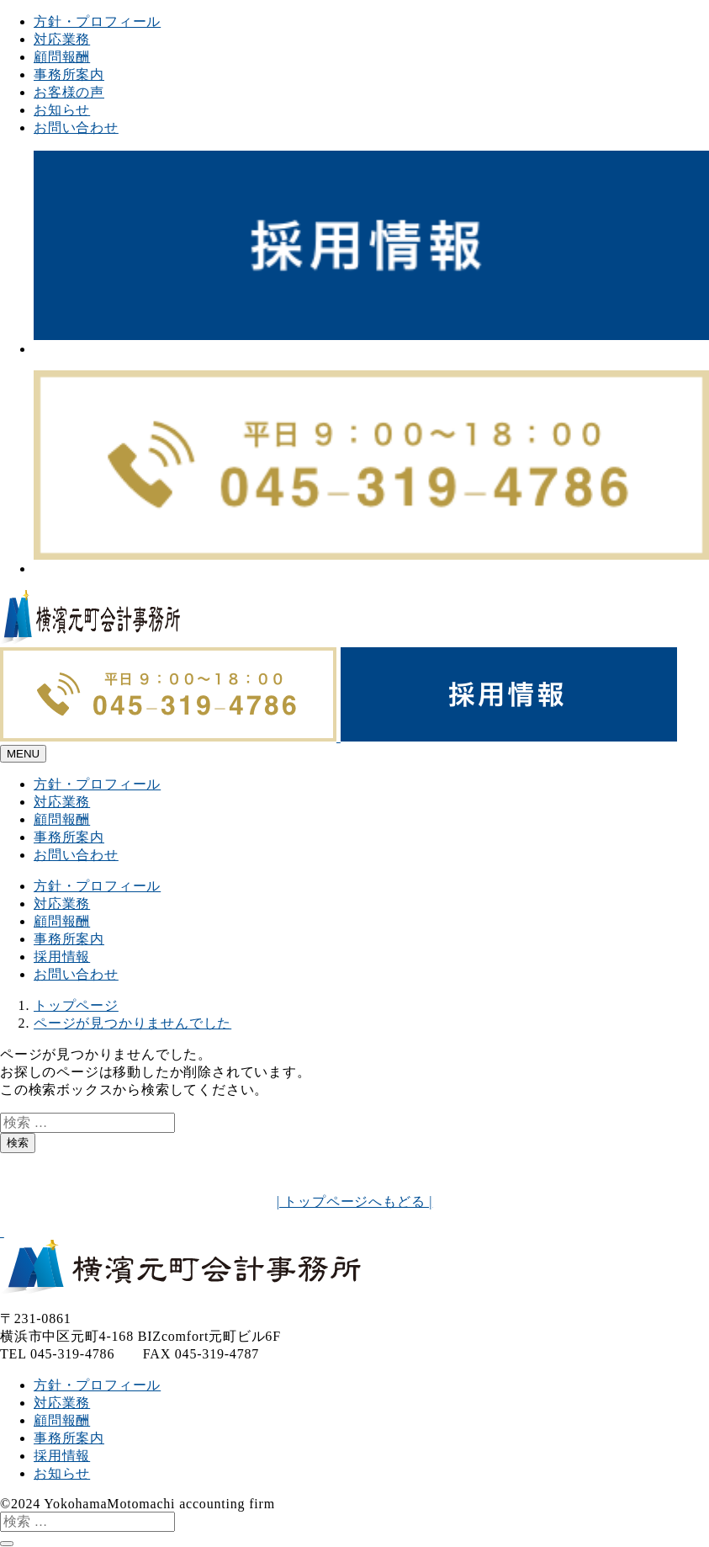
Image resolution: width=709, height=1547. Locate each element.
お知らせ (62, 110)
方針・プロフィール (97, 21)
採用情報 (62, 956)
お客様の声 (69, 92)
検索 (18, 1142)
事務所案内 (69, 74)
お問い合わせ (76, 127)
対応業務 (62, 39)
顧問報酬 (62, 57)
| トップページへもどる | (355, 1201)
